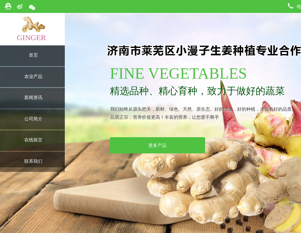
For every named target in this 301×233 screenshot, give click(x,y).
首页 (33, 55)
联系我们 (33, 161)
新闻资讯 (33, 97)
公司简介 (33, 118)
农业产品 (33, 76)
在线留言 (33, 140)
